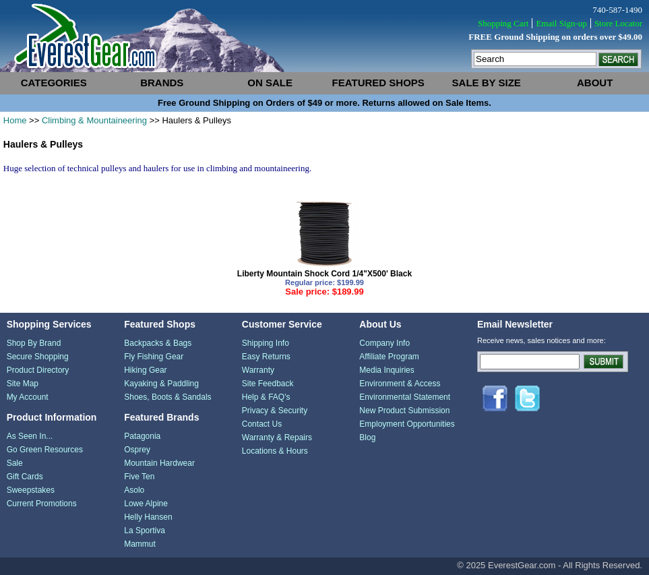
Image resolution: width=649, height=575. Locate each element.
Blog (367, 437)
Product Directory (38, 370)
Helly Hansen (148, 517)
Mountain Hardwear (159, 463)
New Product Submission (404, 410)
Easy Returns (266, 356)
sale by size (486, 82)
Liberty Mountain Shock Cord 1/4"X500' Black (324, 273)
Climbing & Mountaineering (94, 120)
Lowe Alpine (146, 503)
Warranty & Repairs (277, 437)
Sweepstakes (31, 490)
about (595, 82)
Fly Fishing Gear (153, 356)
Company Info (384, 343)
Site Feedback (268, 383)
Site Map (22, 383)
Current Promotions (42, 503)
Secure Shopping (38, 356)
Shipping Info (265, 343)
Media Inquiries (386, 370)
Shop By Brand (34, 343)
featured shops (378, 82)
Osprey (137, 449)
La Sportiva (144, 530)
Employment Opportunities (406, 424)
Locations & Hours (275, 451)
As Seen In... (30, 436)
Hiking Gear (145, 370)
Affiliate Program (389, 356)
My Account (28, 397)
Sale (15, 463)
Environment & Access (399, 383)
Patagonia (142, 436)
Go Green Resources (45, 449)
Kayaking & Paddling (161, 383)
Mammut (140, 544)
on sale (269, 82)
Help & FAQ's (266, 397)
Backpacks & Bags (157, 343)
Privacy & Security (274, 410)
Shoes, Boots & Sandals (167, 397)
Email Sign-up (561, 23)
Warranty (258, 370)
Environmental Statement (404, 397)
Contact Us (262, 424)
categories (54, 82)
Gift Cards (25, 476)
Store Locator (618, 23)
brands (161, 82)
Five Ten (139, 476)
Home (15, 120)
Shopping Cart (503, 23)
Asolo (134, 490)
